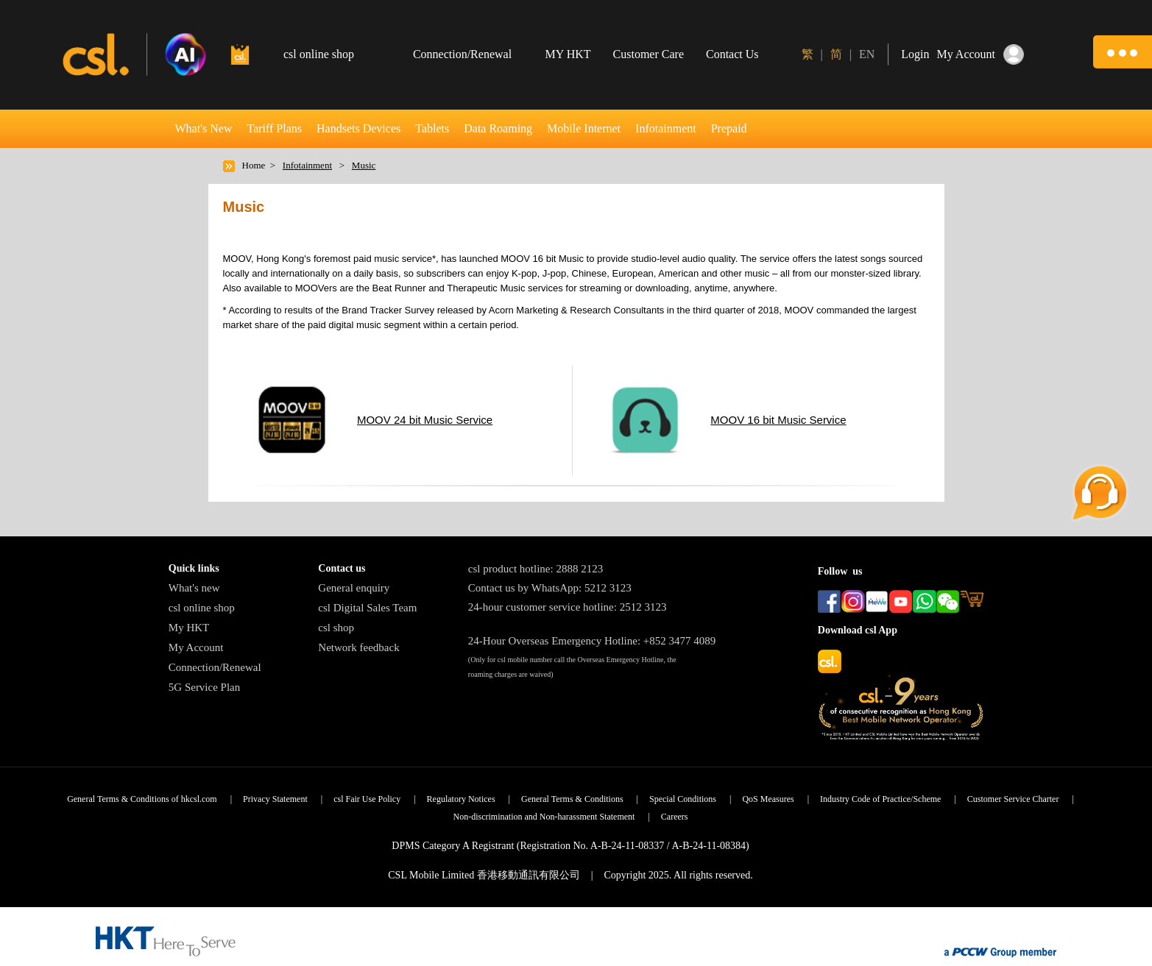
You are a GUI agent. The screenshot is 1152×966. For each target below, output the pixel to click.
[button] (1122, 51)
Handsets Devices (358, 128)
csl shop (336, 627)
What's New (204, 128)
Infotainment (665, 128)
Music (364, 165)
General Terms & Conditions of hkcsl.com (142, 799)
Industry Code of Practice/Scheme (880, 799)
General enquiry (353, 588)
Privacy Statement (275, 799)
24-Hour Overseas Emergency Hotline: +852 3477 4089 (591, 641)
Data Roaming (498, 128)
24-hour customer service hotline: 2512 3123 (567, 607)
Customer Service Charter (1013, 799)
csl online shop (202, 608)
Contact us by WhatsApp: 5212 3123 (550, 588)
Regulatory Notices (461, 799)
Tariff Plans (274, 128)
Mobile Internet (584, 128)
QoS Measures (768, 799)
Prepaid (729, 128)
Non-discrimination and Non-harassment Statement (544, 816)
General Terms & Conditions (572, 799)
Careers (674, 816)
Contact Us (732, 54)
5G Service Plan (204, 687)
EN (866, 54)
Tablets (432, 128)
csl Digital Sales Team (367, 608)
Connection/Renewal (215, 667)
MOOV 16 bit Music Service (778, 419)
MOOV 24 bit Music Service (424, 419)
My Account (196, 647)
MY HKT (568, 54)
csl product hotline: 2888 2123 (535, 569)
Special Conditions (682, 799)
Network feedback (358, 647)
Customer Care (648, 54)
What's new (194, 588)
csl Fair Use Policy (366, 799)
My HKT (189, 627)
